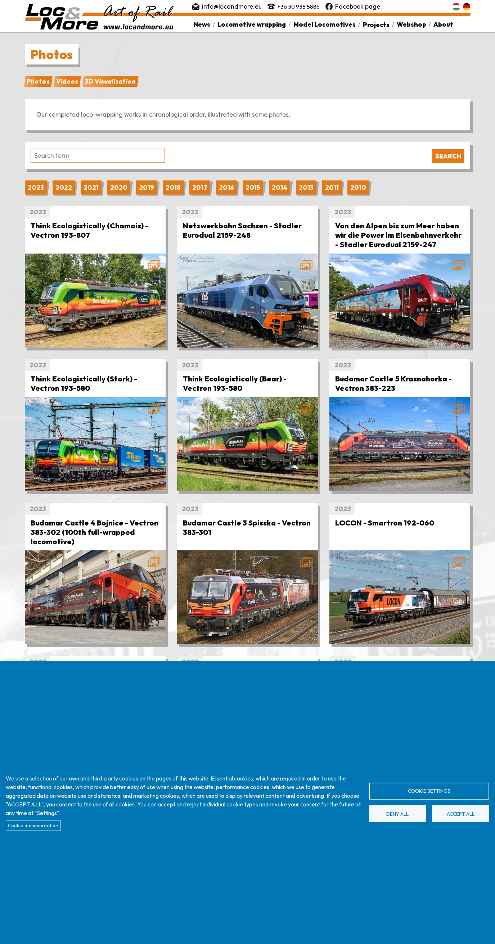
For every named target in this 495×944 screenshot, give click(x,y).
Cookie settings (429, 791)
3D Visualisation (110, 81)
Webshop (411, 25)
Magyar (456, 6)
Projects (376, 25)
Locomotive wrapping (252, 25)
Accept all (460, 814)
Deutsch (466, 6)
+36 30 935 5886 (301, 6)
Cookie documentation (33, 825)
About (443, 25)
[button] (95, 301)
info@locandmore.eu (232, 6)
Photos (38, 81)
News (202, 25)
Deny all (397, 814)
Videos (67, 81)
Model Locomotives (324, 25)
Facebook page (361, 6)
